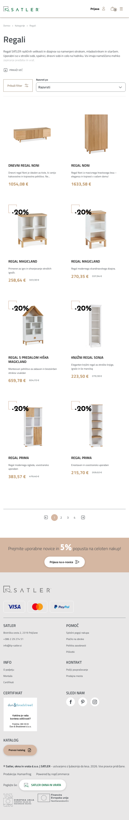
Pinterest (82, 701)
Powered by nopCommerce (52, 774)
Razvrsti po (42, 80)
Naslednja (82, 517)
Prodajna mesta (74, 676)
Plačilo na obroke (75, 639)
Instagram (94, 701)
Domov (6, 25)
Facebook (70, 701)
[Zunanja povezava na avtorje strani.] (24, 774)
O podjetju (8, 670)
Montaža (7, 676)
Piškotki (70, 652)
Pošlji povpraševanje (77, 670)
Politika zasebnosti (76, 645)
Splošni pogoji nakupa (77, 633)
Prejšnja (47, 517)
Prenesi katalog (17, 750)
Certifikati (8, 682)
